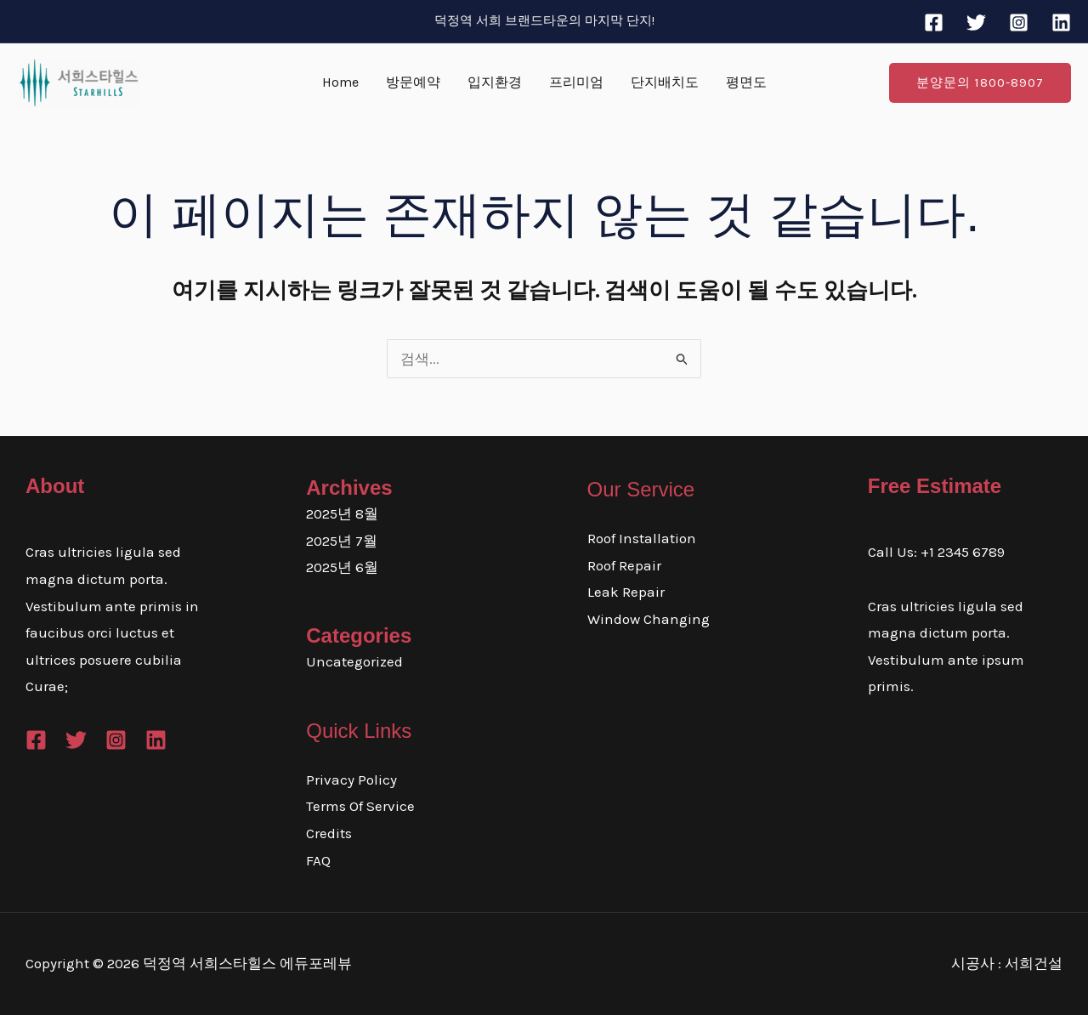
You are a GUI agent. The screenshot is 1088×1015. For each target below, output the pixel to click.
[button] (980, 83)
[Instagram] (1018, 22)
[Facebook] (934, 22)
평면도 (746, 82)
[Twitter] (976, 22)
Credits (329, 833)
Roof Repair (624, 565)
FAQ (318, 860)
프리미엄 (576, 82)
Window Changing (648, 618)
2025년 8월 (342, 513)
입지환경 (495, 82)
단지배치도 (665, 82)
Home (340, 82)
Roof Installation (641, 538)
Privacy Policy (351, 779)
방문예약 (413, 82)
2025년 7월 (341, 540)
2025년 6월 (342, 567)
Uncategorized (354, 661)
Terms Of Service (360, 805)
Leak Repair (626, 591)
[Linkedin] (1061, 22)
